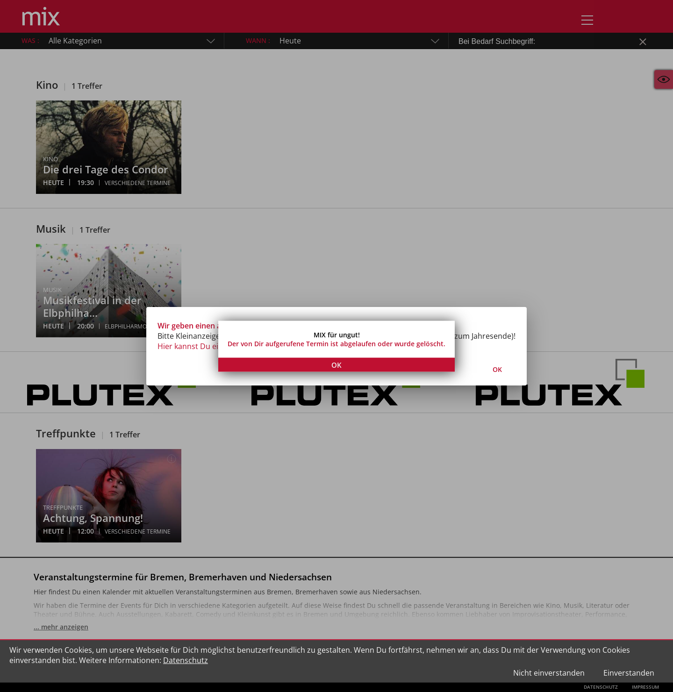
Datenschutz (185, 660)
